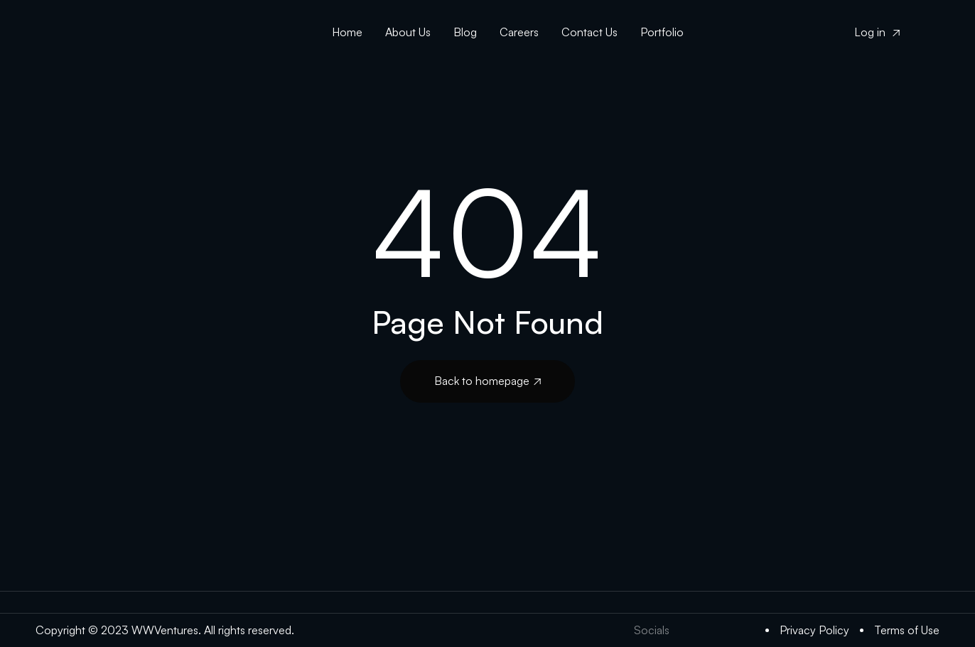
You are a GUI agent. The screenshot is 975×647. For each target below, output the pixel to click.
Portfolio (662, 32)
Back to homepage (487, 381)
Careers (519, 32)
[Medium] (746, 630)
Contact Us (589, 32)
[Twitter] (689, 630)
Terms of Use (906, 630)
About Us (408, 32)
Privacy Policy (814, 630)
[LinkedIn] (717, 630)
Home (347, 32)
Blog (465, 32)
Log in (877, 32)
